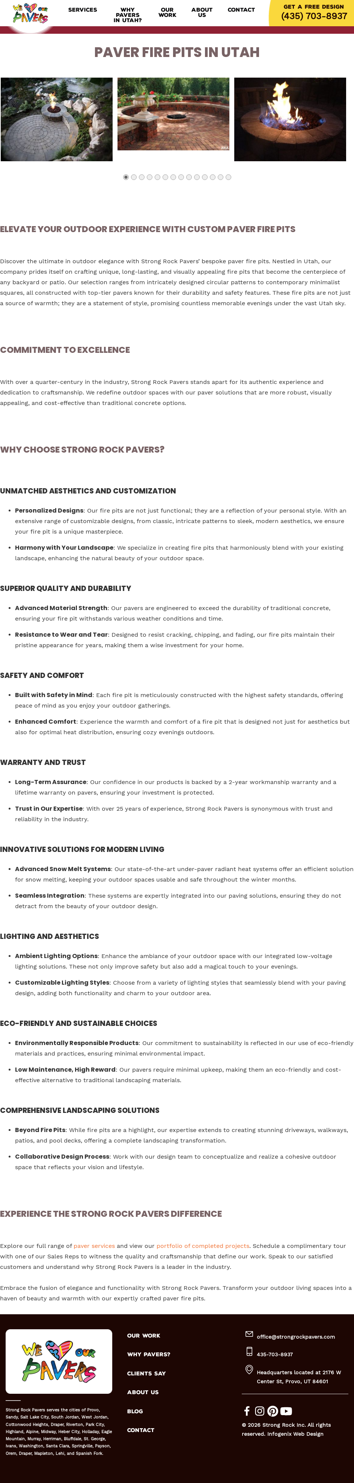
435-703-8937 (275, 1354)
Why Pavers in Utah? (128, 15)
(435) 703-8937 (314, 16)
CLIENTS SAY (146, 1374)
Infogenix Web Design (295, 1434)
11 (204, 179)
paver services (94, 1245)
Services (82, 10)
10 (196, 179)
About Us (202, 12)
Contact (241, 10)
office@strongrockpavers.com (296, 1337)
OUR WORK (143, 1336)
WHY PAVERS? (148, 1354)
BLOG (135, 1411)
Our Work (167, 12)
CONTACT (141, 1430)
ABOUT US (143, 1392)
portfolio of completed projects (203, 1245)
